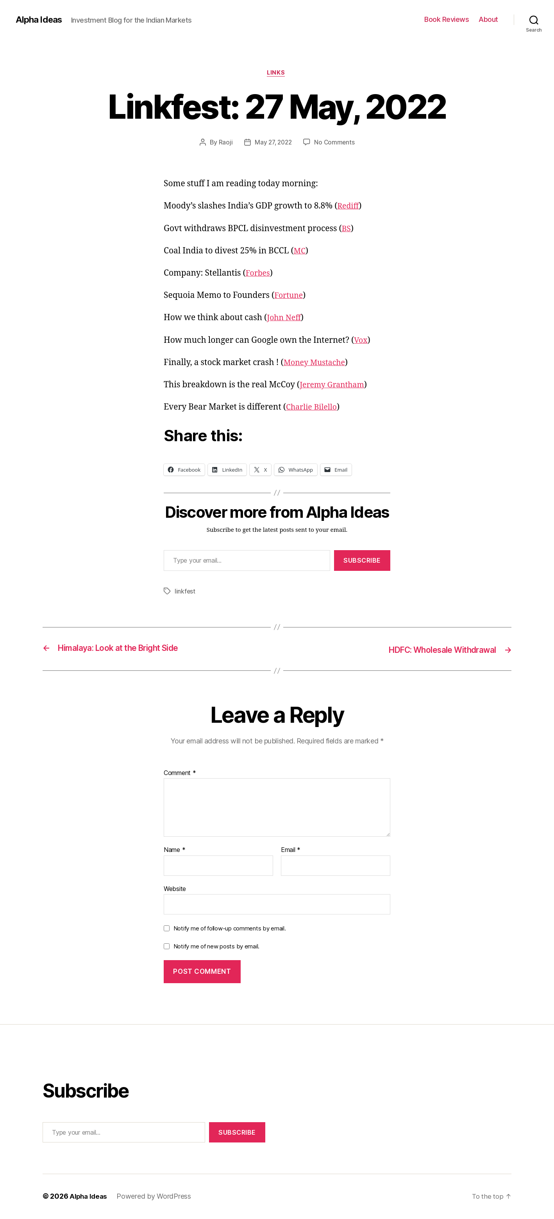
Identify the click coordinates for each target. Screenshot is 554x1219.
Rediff (349, 207)
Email (290, 850)
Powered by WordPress (156, 1197)
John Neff (285, 319)
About (488, 19)
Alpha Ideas (40, 19)
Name (174, 850)
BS (347, 230)
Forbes (259, 274)
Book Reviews (446, 19)
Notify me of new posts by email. (216, 947)
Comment (180, 773)
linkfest (185, 592)
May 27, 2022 (273, 143)
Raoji (224, 143)
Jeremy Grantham (334, 386)
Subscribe (362, 561)
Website (175, 889)
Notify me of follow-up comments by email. (229, 929)
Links (277, 73)
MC (300, 252)
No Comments (335, 143)
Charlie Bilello (313, 408)
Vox (361, 341)
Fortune (289, 297)
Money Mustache (317, 363)
